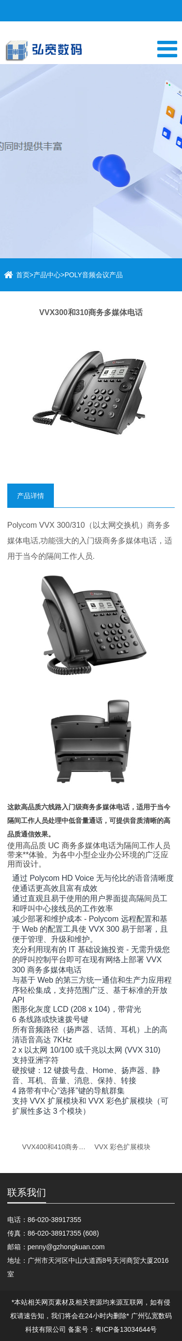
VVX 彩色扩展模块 (122, 1147)
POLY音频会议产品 (94, 275)
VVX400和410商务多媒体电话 (67, 1147)
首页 (23, 275)
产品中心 (47, 275)
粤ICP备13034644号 (126, 1329)
